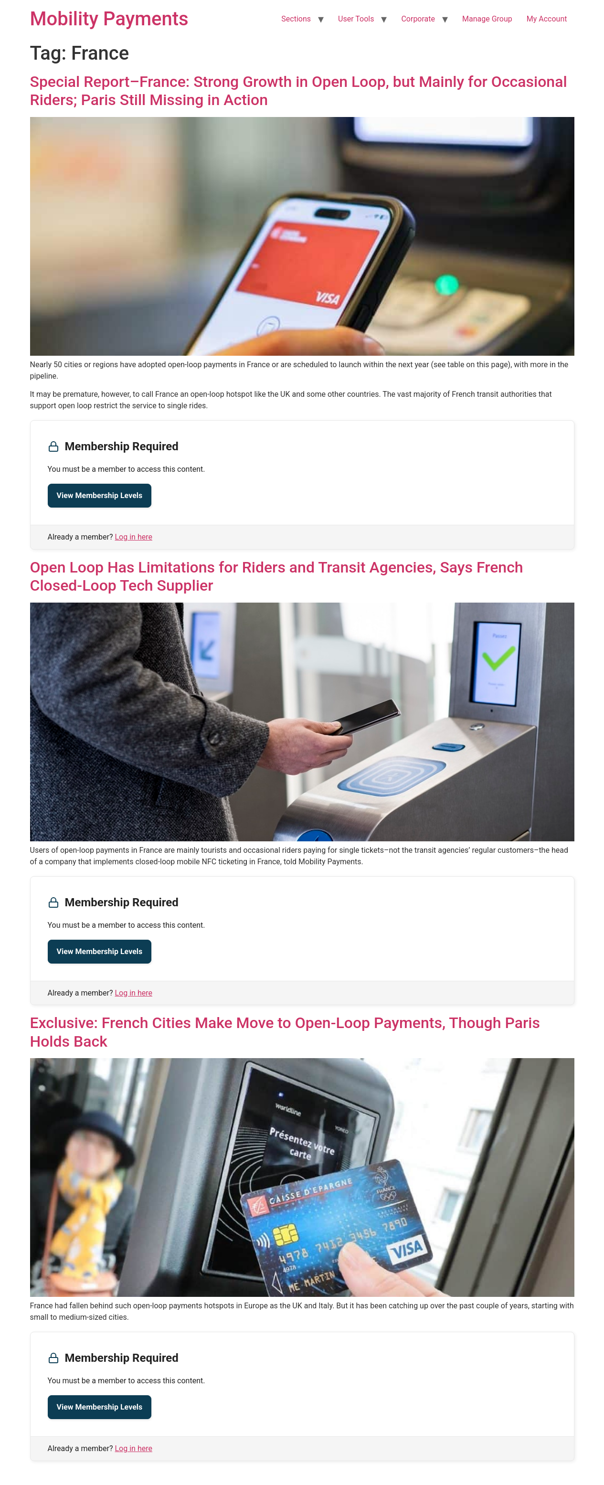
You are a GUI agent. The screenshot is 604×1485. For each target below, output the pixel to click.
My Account (547, 18)
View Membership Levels (100, 495)
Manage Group (487, 18)
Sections (296, 18)
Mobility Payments (109, 19)
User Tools (356, 18)
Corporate (418, 18)
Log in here (133, 536)
